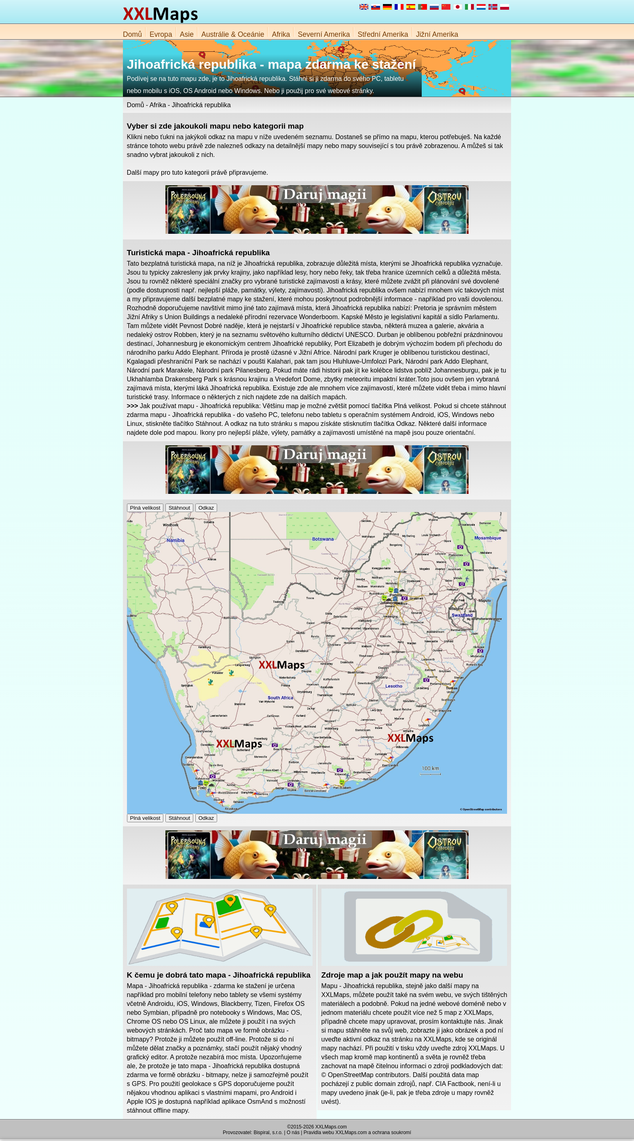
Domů (132, 34)
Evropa (161, 34)
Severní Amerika (324, 34)
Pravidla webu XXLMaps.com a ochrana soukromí (357, 1132)
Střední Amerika (382, 34)
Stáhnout (179, 508)
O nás (293, 1132)
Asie (187, 34)
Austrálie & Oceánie (232, 34)
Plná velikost (145, 508)
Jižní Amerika (437, 34)
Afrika (281, 34)
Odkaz (206, 508)
